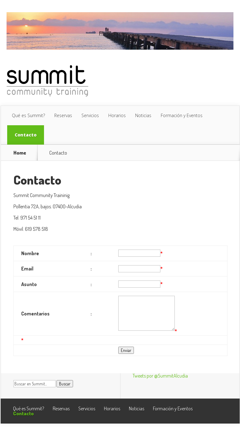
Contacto (26, 135)
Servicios (90, 115)
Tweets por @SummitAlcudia (160, 376)
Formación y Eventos (182, 115)
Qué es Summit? (28, 115)
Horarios (117, 115)
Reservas (63, 115)
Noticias (143, 115)
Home (19, 153)
